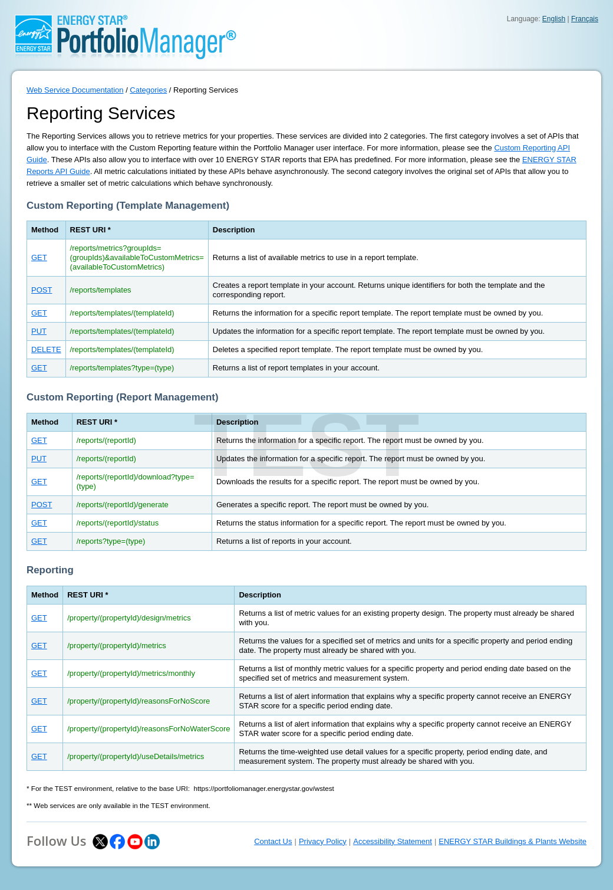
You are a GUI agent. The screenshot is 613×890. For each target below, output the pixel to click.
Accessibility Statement (392, 841)
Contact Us (273, 841)
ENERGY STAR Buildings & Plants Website (512, 841)
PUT (39, 331)
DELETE (46, 349)
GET (39, 257)
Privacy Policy (323, 841)
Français (584, 19)
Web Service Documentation (75, 90)
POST (41, 289)
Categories (148, 90)
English (553, 19)
